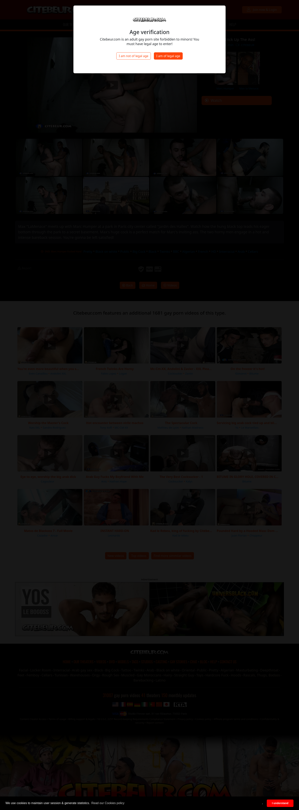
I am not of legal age (133, 56)
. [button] (262, 803)
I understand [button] (280, 803)
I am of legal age (168, 56)
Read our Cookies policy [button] (107, 803)
